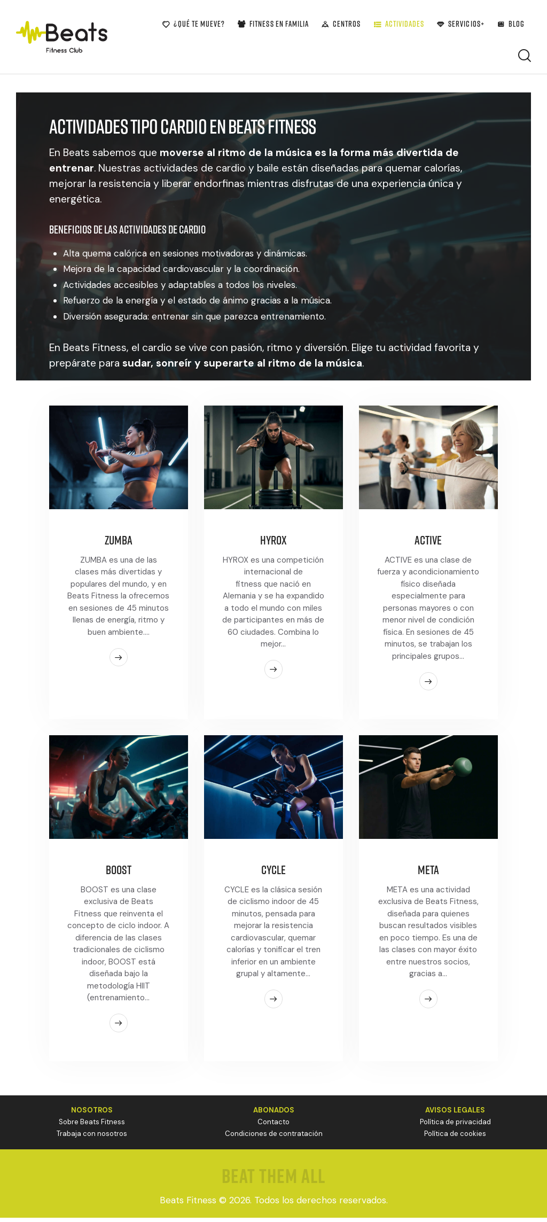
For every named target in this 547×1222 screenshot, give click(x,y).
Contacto (273, 1126)
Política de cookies (455, 1138)
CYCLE (273, 873)
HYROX (273, 541)
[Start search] (524, 56)
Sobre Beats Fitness (92, 1126)
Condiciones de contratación (274, 1138)
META (428, 873)
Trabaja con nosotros (92, 1138)
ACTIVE (428, 541)
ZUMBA (118, 541)
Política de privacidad (455, 1126)
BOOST (118, 873)
